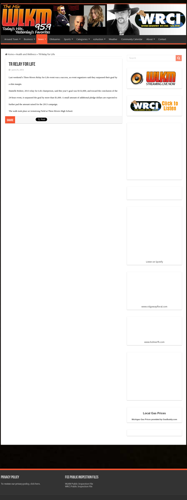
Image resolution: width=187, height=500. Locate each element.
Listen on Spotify (154, 236)
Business (28, 39)
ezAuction (98, 39)
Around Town (11, 39)
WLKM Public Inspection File (79, 483)
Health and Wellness (26, 54)
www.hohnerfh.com (154, 342)
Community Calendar (132, 39)
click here (35, 483)
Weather (113, 39)
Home (9, 54)
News (41, 39)
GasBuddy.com (170, 419)
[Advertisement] (63, 155)
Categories (82, 39)
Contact (162, 39)
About (149, 39)
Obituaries (54, 39)
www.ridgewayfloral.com (154, 291)
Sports (67, 39)
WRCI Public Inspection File (78, 486)
